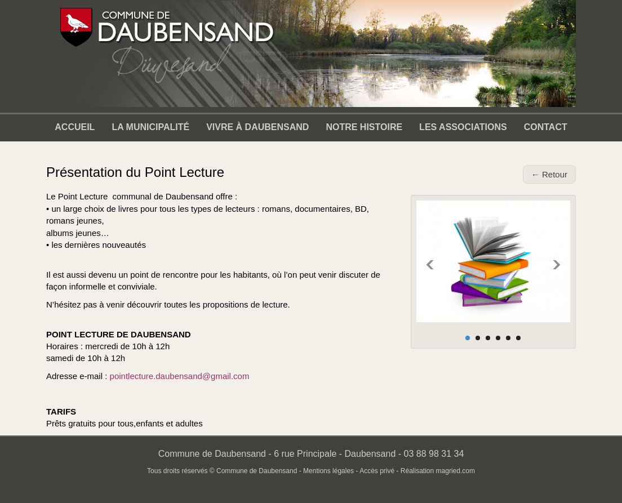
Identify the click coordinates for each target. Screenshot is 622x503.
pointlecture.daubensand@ (160, 376)
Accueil (75, 127)
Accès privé (376, 471)
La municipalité (150, 127)
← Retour (549, 174)
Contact (545, 127)
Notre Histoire (364, 127)
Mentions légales (328, 471)
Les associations (463, 127)
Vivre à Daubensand (257, 127)
